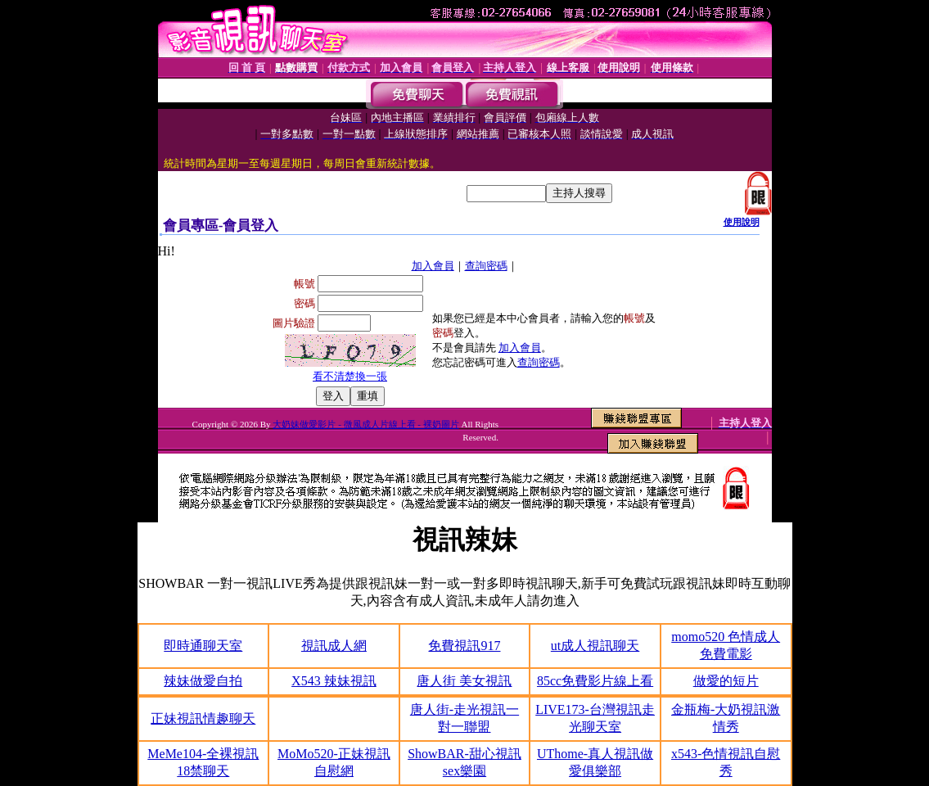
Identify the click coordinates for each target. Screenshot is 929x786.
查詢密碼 (486, 266)
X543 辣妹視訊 (334, 681)
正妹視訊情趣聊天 (203, 718)
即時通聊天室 (203, 646)
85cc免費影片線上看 (595, 681)
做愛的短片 (726, 681)
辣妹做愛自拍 (203, 681)
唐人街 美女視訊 (464, 681)
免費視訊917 (464, 646)
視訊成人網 (334, 646)
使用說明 (742, 222)
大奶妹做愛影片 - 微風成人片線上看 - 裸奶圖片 (365, 424)
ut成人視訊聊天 (595, 646)
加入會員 (433, 266)
